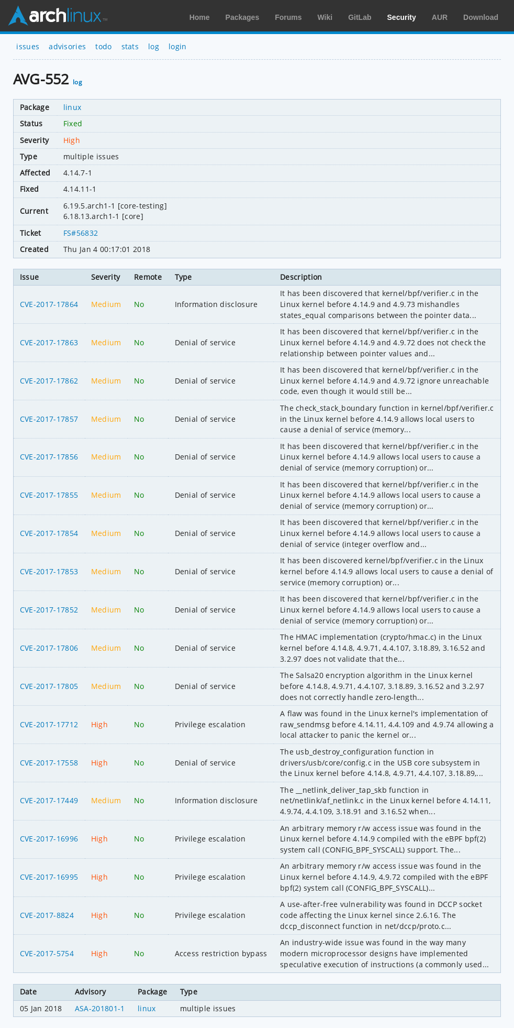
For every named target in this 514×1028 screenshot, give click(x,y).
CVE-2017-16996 (49, 839)
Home (199, 17)
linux (72, 107)
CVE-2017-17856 (49, 457)
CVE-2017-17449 (49, 800)
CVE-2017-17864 (49, 304)
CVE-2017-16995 (49, 877)
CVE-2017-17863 (49, 342)
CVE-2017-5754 (47, 953)
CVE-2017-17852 (49, 610)
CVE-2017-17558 (49, 763)
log (153, 46)
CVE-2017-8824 (47, 915)
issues (27, 46)
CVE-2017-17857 (49, 419)
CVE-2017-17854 (49, 533)
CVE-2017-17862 (49, 381)
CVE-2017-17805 (49, 686)
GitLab (359, 17)
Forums (288, 17)
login (178, 46)
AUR (440, 17)
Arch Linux (57, 15)
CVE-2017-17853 (49, 571)
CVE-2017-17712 (49, 724)
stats (130, 46)
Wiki (325, 17)
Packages (243, 17)
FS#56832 (80, 233)
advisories (67, 46)
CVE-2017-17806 (49, 648)
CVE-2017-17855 (49, 495)
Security (401, 17)
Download (480, 17)
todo (103, 46)
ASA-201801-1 (100, 1008)
